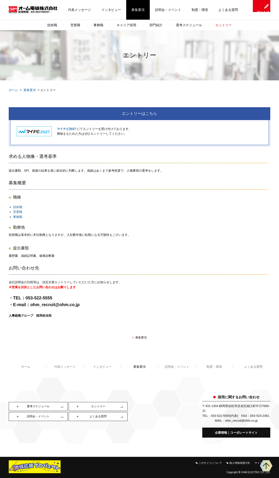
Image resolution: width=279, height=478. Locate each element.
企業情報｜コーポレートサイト (236, 432)
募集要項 (138, 10)
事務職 (17, 217)
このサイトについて (210, 462)
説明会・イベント (168, 10)
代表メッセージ (79, 10)
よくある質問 (228, 10)
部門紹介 (156, 25)
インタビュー (111, 10)
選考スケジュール (189, 25)
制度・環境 (200, 10)
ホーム (13, 90)
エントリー (223, 25)
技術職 (17, 207)
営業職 (17, 212)
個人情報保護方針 (239, 462)
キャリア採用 (126, 25)
